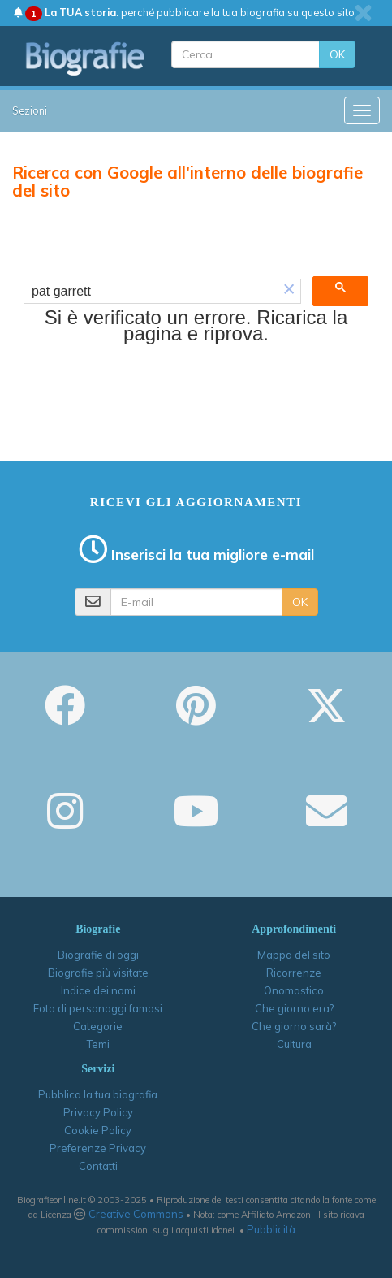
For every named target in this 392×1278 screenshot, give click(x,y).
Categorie (98, 1026)
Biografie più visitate (98, 972)
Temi (98, 1044)
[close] (363, 13)
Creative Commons (135, 1213)
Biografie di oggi (98, 954)
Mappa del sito (293, 954)
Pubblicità (271, 1229)
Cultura (294, 1044)
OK (337, 54)
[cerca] (151, 292)
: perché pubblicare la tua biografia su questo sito (184, 12)
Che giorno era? (294, 1008)
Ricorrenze (293, 972)
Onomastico (294, 990)
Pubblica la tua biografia (97, 1094)
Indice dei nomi (98, 990)
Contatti (98, 1165)
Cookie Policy (97, 1130)
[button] (289, 291)
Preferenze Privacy (98, 1148)
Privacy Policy (98, 1112)
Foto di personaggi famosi (97, 1008)
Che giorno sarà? (294, 1026)
